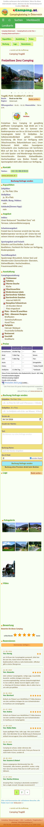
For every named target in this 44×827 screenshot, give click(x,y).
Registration (37, 820)
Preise (31, 39)
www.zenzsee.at (8, 175)
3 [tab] (18, 93)
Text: (3, 431)
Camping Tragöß (17, 53)
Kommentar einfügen (22, 645)
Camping (4, 820)
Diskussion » (18, 803)
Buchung (5, 44)
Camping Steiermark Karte (10, 34)
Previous (2, 78)
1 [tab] (11, 93)
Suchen (18, 20)
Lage (15, 44)
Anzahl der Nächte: (9, 424)
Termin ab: (6, 416)
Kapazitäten (6, 39)
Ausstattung (20, 39)
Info (21, 820)
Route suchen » (34, 99)
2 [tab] (15, 93)
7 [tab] (32, 93)
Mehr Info (25, 6)
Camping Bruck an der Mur (26, 31)
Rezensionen (26, 44)
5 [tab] (25, 93)
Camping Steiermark (8, 31)
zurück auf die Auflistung (19, 50)
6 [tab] (29, 93)
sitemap (14, 822)
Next (41, 78)
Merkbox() (33, 20)
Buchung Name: (8, 448)
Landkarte (7, 25)
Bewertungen (14, 820)
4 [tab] (22, 93)
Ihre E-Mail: (6, 455)
